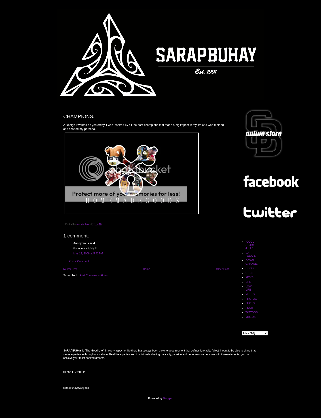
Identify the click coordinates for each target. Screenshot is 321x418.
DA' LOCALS (250, 254)
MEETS (250, 294)
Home (146, 269)
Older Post (222, 269)
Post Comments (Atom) (94, 275)
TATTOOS (251, 312)
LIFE (248, 281)
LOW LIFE (248, 288)
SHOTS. (250, 303)
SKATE (249, 308)
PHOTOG (251, 298)
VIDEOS (250, 316)
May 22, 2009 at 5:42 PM (88, 253)
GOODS (250, 268)
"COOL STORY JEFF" (250, 245)
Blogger (167, 398)
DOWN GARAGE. (251, 262)
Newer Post (70, 269)
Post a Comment (79, 261)
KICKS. (249, 277)
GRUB (249, 273)
